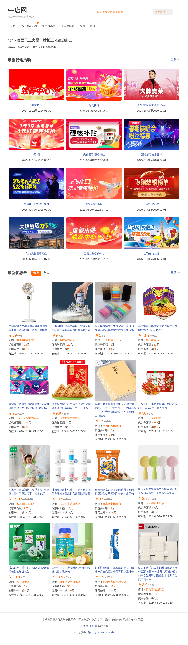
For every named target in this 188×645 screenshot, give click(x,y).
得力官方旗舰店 (112, 425)
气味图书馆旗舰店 (70, 503)
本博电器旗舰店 (25, 340)
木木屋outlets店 (25, 503)
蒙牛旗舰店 (22, 581)
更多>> (175, 59)
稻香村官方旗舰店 (70, 418)
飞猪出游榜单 (151, 204)
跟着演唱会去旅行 (151, 154)
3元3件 (36, 154)
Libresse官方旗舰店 (27, 418)
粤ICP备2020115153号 (101, 632)
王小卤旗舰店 (153, 418)
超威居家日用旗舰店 (114, 581)
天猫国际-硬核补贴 (94, 154)
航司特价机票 (94, 204)
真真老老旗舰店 (112, 503)
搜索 (177, 12)
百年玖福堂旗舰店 (70, 581)
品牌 (82, 25)
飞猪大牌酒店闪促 (36, 253)
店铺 (92, 25)
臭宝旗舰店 (152, 340)
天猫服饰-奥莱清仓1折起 (151, 105)
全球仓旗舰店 (67, 340)
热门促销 (29, 25)
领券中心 (36, 105)
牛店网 (17, 10)
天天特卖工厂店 (112, 340)
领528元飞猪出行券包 (36, 204)
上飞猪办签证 (151, 253)
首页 (12, 25)
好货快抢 (94, 105)
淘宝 (48, 25)
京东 (67, 25)
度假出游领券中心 (94, 253)
